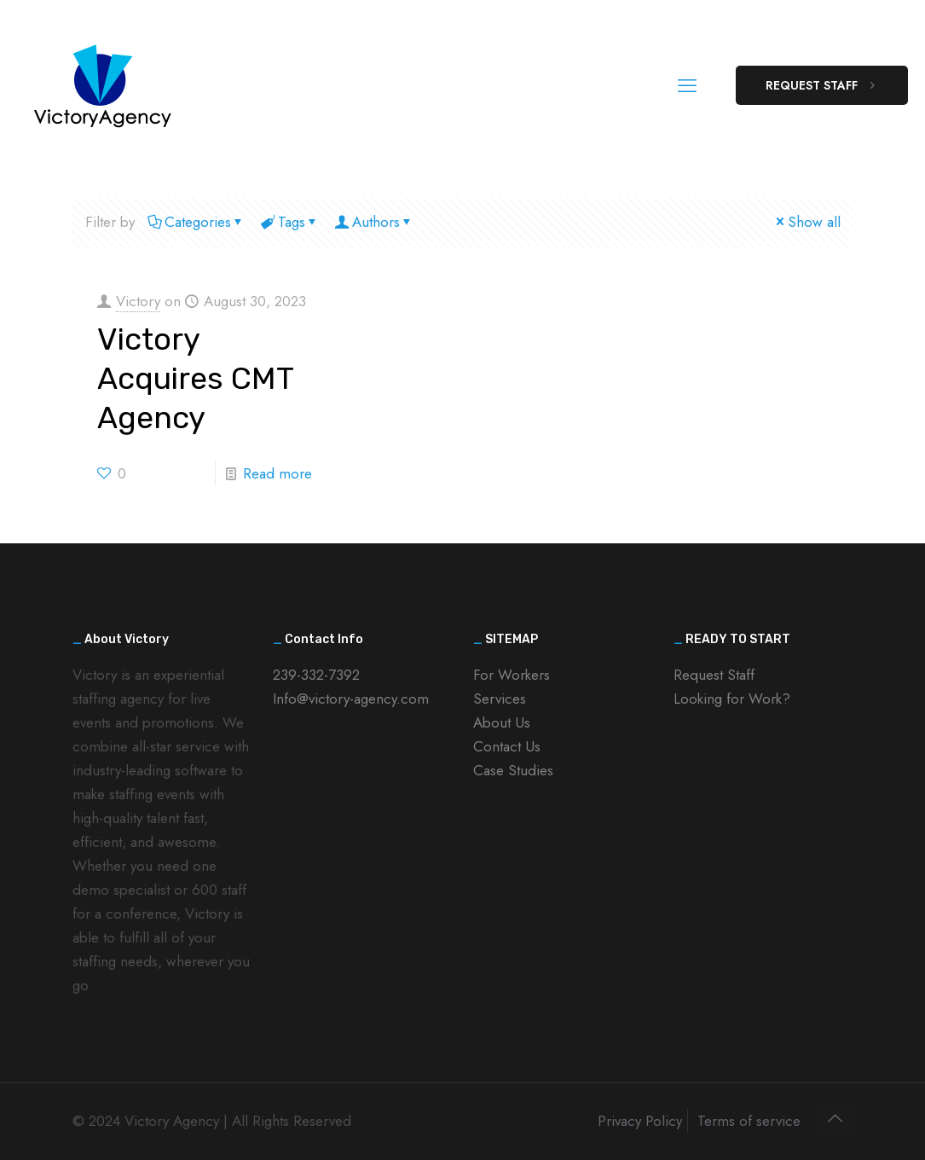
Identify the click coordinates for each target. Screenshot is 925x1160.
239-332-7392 (316, 674)
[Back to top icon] (835, 1119)
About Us (501, 722)
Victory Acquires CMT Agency (195, 378)
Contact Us (507, 746)
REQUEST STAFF (822, 85)
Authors (374, 222)
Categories (196, 222)
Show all (807, 222)
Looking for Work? (732, 698)
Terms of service (749, 1121)
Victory (138, 301)
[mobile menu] (687, 85)
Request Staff (714, 674)
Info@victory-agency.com (351, 698)
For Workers (511, 674)
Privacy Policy (640, 1121)
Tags (290, 222)
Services (499, 698)
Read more (277, 473)
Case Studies (513, 770)
